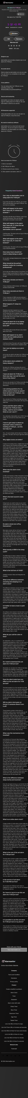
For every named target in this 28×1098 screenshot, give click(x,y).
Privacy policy (14, 981)
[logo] (8, 2)
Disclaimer (14, 978)
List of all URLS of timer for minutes (14, 1037)
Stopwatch (14, 999)
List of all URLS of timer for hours (14, 1034)
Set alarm (14, 33)
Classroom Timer (14, 1013)
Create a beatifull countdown (14, 989)
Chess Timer (14, 1006)
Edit (9, 39)
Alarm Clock (14, 992)
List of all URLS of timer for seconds (14, 1041)
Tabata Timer (14, 1020)
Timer (14, 996)
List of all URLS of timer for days (14, 1024)
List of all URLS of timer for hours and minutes (14, 1031)
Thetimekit (14, 1048)
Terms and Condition (14, 974)
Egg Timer (14, 1017)
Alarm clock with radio (14, 1003)
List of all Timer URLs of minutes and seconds (14, 1027)
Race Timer (14, 1010)
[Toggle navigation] (23, 3)
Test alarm (19, 39)
